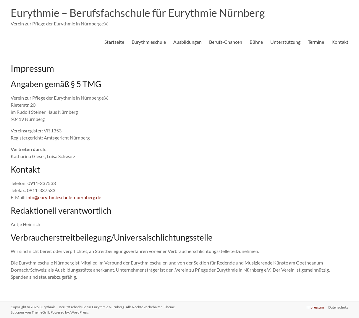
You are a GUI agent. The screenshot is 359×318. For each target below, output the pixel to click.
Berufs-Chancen (225, 42)
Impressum (315, 307)
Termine (316, 42)
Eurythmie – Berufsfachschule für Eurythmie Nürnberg (138, 12)
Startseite (114, 42)
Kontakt (339, 42)
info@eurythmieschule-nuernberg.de (63, 197)
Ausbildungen (187, 42)
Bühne (256, 42)
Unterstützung (285, 42)
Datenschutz (338, 307)
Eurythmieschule (149, 42)
